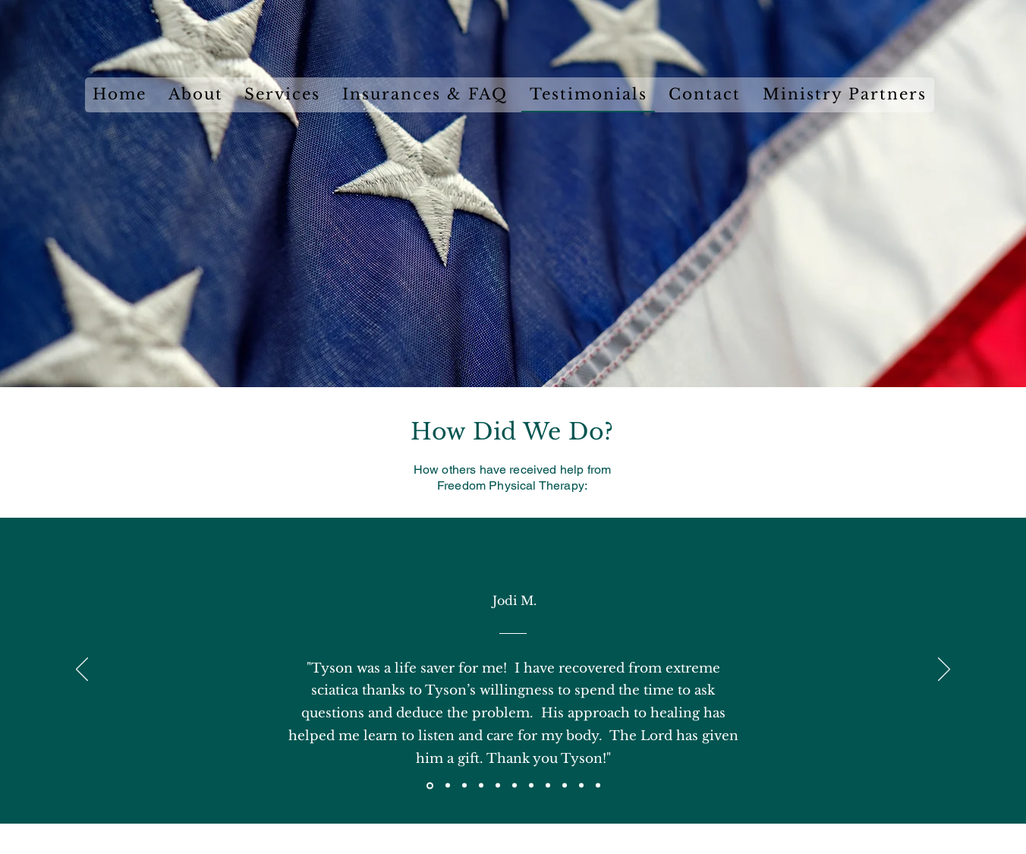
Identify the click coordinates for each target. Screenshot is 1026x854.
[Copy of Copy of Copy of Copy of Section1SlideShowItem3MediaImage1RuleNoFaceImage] (531, 785)
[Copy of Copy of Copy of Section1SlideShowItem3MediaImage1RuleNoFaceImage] (514, 785)
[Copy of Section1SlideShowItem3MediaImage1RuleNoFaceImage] (481, 785)
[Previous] (82, 670)
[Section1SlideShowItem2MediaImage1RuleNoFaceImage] (447, 785)
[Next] (944, 670)
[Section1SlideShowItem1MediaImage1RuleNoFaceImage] (429, 785)
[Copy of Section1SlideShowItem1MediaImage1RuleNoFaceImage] (548, 785)
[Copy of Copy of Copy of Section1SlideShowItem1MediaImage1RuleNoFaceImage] (581, 785)
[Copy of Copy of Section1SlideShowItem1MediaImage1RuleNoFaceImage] (564, 785)
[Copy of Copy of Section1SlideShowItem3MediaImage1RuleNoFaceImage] (498, 785)
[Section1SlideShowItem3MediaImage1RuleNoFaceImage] (464, 785)
